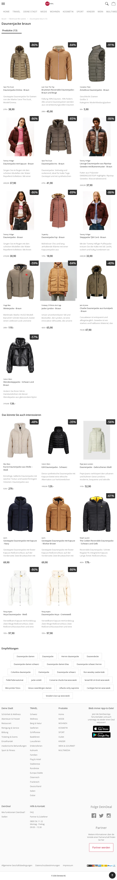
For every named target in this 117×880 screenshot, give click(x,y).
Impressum (68, 865)
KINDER (61, 741)
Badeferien (35, 736)
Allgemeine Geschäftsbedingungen (17, 865)
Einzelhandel (7, 741)
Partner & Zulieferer (39, 816)
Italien (32, 790)
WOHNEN (62, 723)
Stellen (4, 816)
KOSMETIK (63, 727)
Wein (100, 12)
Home (6, 12)
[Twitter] (101, 815)
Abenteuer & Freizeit (11, 718)
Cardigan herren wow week (98, 688)
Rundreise (34, 768)
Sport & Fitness (8, 750)
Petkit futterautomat (14, 680)
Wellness (34, 718)
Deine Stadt (30, 12)
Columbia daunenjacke (21, 672)
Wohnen (55, 12)
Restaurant (6, 723)
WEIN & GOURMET (66, 745)
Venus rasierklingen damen (39, 688)
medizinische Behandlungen (14, 745)
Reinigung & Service (10, 727)
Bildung (5, 732)
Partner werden (101, 847)
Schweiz (33, 714)
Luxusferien (35, 741)
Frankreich (34, 781)
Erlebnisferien (36, 745)
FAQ (32, 812)
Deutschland (35, 786)
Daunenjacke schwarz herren (89, 664)
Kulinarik (34, 750)
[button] (112, 875)
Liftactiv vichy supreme (69, 688)
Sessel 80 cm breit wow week (97, 680)
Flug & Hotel (35, 759)
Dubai (32, 795)
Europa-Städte (36, 772)
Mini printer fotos (12, 688)
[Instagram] (108, 815)
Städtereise (35, 763)
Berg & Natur (36, 723)
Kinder (91, 12)
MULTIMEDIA (64, 750)
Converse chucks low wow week (63, 680)
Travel (16, 12)
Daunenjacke (47, 656)
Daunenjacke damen (25, 656)
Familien (33, 754)
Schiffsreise (35, 732)
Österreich (34, 777)
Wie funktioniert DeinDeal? (13, 812)
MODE (61, 718)
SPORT (61, 732)
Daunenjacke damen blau (58, 664)
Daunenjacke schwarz (66, 672)
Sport (80, 12)
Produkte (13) (9, 30)
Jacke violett (36, 680)
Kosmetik (68, 12)
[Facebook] (94, 815)
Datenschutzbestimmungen (47, 865)
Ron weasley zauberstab (94, 672)
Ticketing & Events (10, 736)
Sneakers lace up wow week (58, 696)
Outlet (61, 736)
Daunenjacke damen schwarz (26, 664)
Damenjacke (44, 672)
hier (102, 840)
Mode (43, 12)
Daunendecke (93, 656)
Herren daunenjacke (70, 656)
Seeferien (34, 727)
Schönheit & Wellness (11, 714)
